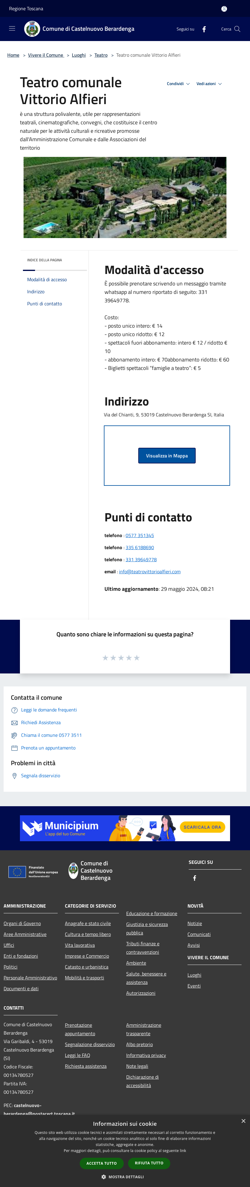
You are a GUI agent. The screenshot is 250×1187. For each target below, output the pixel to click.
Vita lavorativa (80, 945)
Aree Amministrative (25, 934)
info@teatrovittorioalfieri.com (150, 571)
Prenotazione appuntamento (80, 1029)
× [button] (243, 1121)
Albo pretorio (139, 1044)
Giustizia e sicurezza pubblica (147, 928)
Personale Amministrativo (30, 977)
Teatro (101, 55)
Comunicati (199, 934)
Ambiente (136, 962)
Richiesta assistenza (86, 1066)
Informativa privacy (146, 1055)
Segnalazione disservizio (90, 1044)
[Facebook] (202, 29)
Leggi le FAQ (77, 1055)
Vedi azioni (210, 84)
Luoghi (79, 55)
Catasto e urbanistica (86, 966)
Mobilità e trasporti (84, 977)
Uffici (9, 945)
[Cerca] (237, 29)
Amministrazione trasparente (143, 1029)
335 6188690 (140, 547)
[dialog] (125, 1151)
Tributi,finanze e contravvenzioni (142, 948)
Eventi (194, 985)
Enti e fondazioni (21, 955)
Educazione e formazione (151, 913)
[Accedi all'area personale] (224, 9)
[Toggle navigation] (12, 28)
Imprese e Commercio (87, 955)
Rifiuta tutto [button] (149, 1163)
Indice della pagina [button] (44, 260)
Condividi (179, 84)
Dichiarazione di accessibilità (142, 1081)
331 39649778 (141, 559)
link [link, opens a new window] (183, 1150)
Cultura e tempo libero (88, 934)
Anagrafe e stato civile (88, 923)
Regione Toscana (26, 8)
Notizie (195, 923)
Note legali (137, 1066)
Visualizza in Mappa (167, 455)
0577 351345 (140, 535)
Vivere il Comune (46, 55)
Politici (11, 966)
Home (13, 55)
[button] (125, 1177)
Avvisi (194, 945)
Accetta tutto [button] (102, 1163)
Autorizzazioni (140, 993)
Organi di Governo (22, 923)
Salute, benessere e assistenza (146, 978)
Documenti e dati (21, 988)
